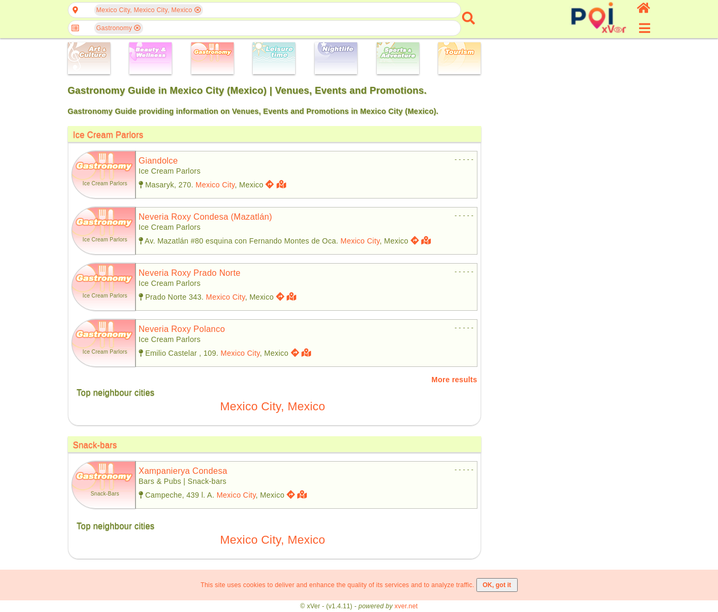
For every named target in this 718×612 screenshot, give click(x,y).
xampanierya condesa (183, 470)
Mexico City (215, 185)
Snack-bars (95, 444)
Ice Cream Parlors (108, 134)
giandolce (158, 160)
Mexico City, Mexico (272, 406)
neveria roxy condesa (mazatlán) (205, 216)
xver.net (406, 606)
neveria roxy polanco (182, 329)
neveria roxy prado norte (190, 272)
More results (454, 379)
